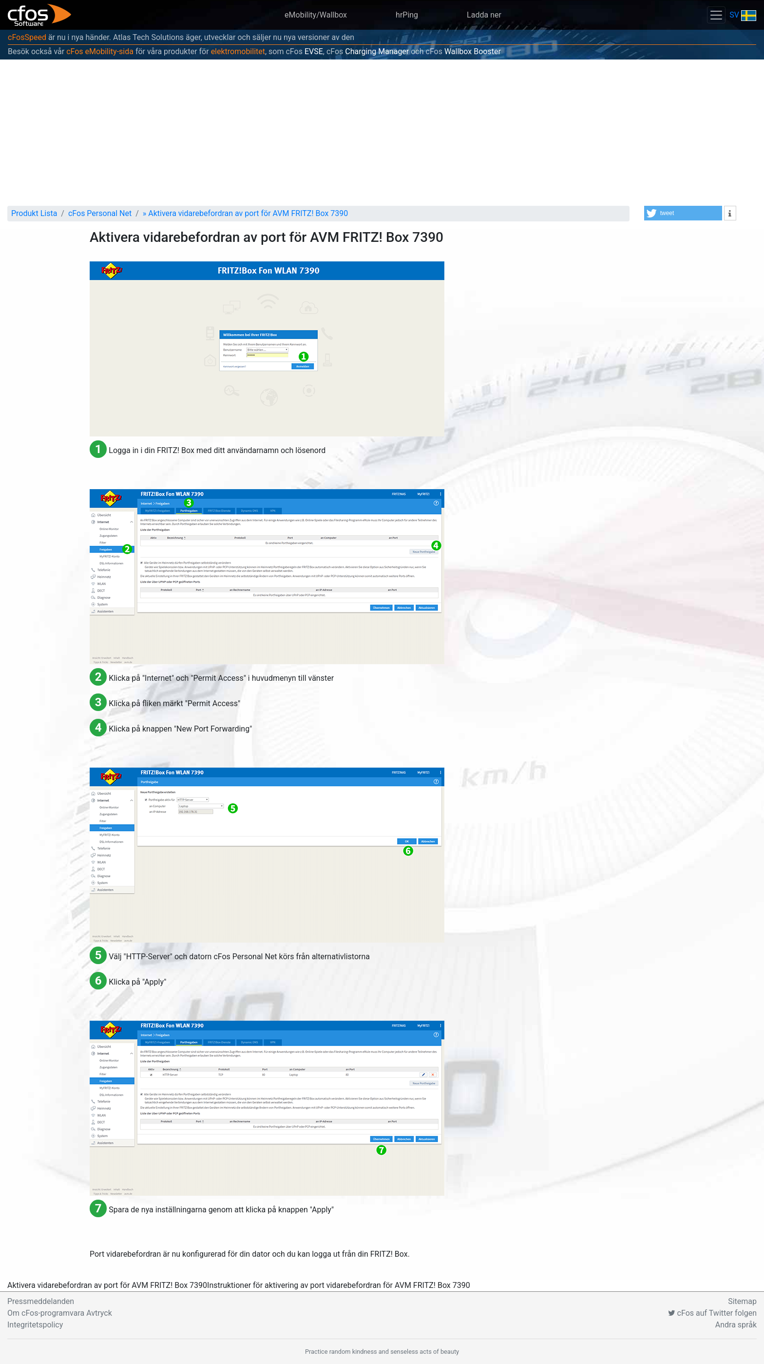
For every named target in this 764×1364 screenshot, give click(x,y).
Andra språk (736, 1324)
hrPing (407, 15)
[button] (683, 213)
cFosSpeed (27, 37)
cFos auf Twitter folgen (712, 1313)
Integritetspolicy (35, 1324)
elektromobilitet (238, 51)
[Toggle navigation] (716, 14)
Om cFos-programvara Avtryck (59, 1313)
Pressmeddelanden (40, 1301)
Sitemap (742, 1301)
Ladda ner (484, 15)
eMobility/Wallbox (316, 15)
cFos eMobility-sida (100, 51)
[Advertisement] (382, 132)
